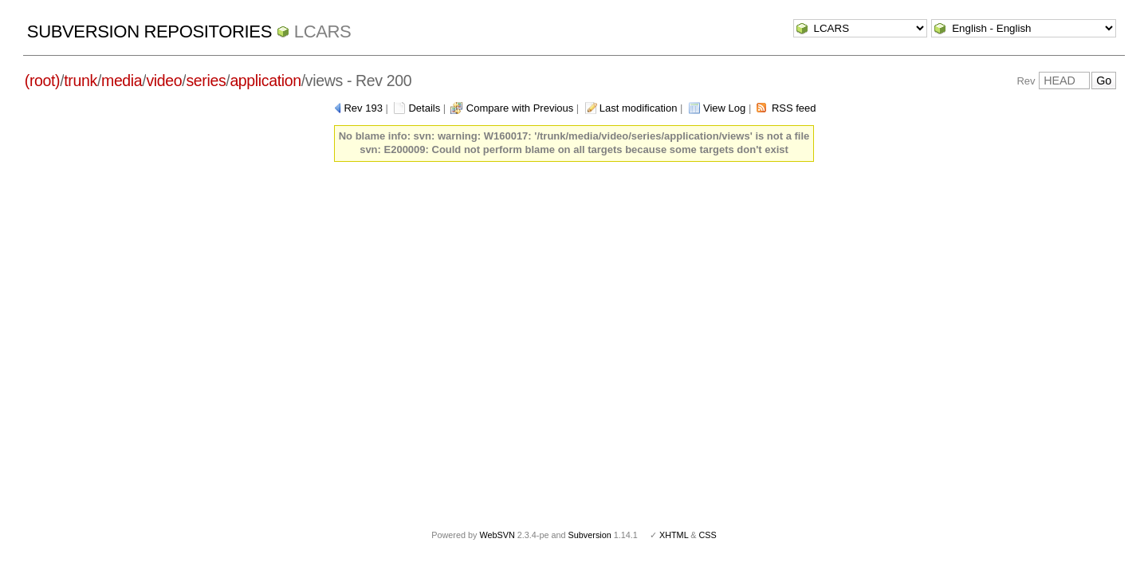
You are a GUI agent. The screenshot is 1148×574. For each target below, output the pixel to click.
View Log (724, 108)
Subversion (589, 535)
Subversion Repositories (149, 31)
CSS (708, 535)
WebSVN (496, 535)
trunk (80, 80)
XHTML (673, 535)
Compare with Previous (519, 108)
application (265, 80)
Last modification (639, 108)
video (164, 80)
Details (424, 108)
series (206, 80)
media (121, 80)
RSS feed (794, 108)
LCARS (323, 31)
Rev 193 (363, 108)
